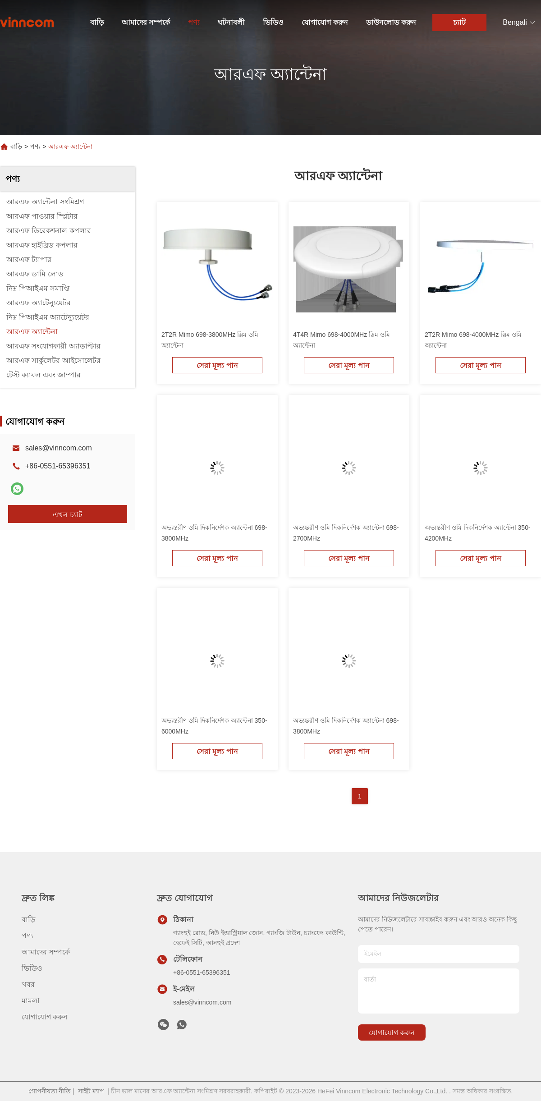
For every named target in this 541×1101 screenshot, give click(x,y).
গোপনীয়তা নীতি (49, 1091)
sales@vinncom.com (58, 448)
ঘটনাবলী (231, 22)
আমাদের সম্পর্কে (146, 22)
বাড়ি (97, 22)
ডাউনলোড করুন (391, 22)
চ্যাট (459, 22)
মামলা (31, 1001)
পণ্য (194, 22)
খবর (28, 984)
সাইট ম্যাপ (91, 1091)
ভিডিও (273, 22)
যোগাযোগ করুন (325, 22)
